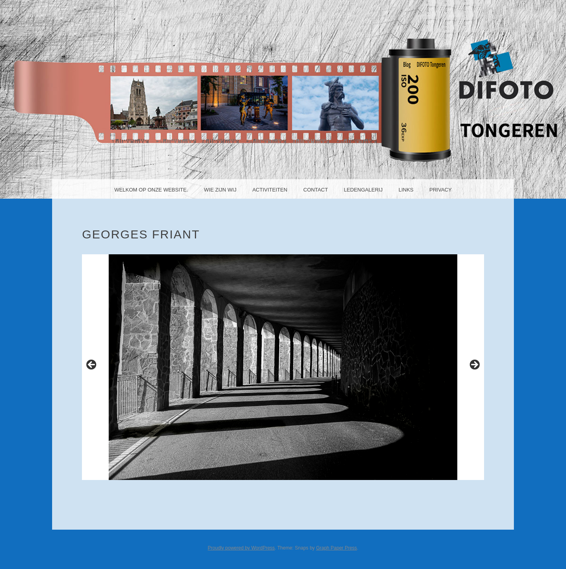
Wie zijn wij (220, 190)
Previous (92, 365)
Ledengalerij (363, 190)
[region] (283, 367)
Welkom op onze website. (151, 190)
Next (474, 365)
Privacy (441, 190)
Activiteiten (269, 190)
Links (406, 190)
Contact (315, 190)
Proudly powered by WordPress (241, 548)
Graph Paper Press (336, 548)
